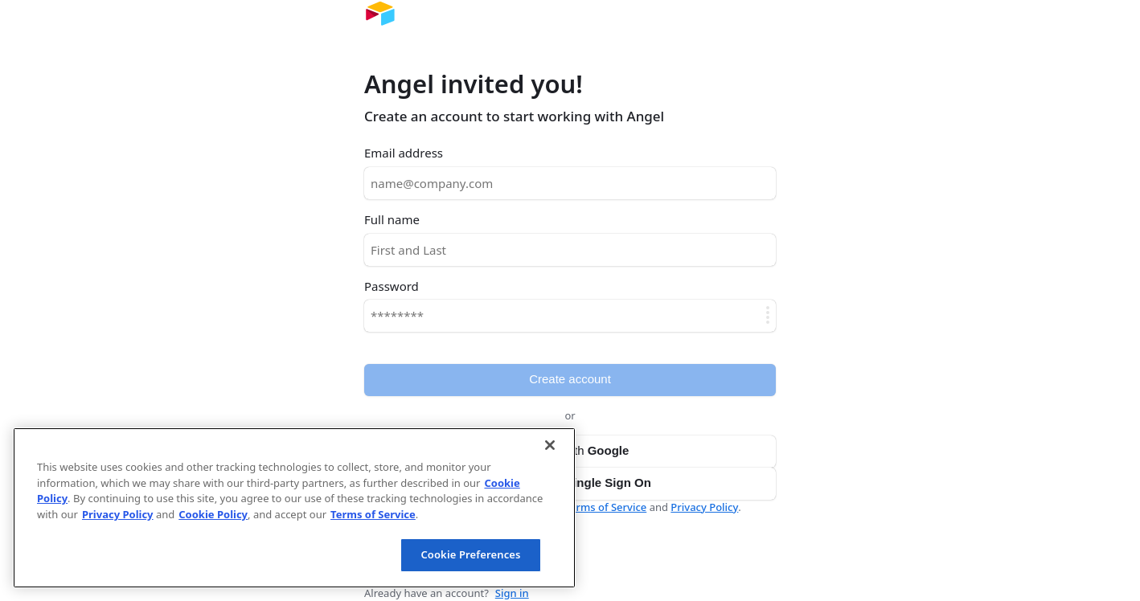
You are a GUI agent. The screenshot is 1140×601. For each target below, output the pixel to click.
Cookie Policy (213, 514)
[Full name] (570, 250)
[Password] (570, 316)
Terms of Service (606, 507)
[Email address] (570, 183)
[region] (294, 507)
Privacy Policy (704, 507)
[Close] (550, 445)
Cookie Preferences (470, 554)
